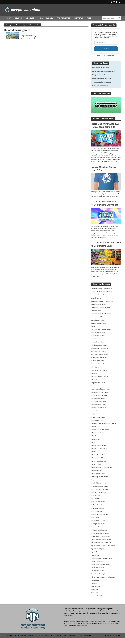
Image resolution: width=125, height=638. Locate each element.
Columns (18, 18)
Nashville (49, 18)
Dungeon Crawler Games (100, 75)
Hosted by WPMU (84, 635)
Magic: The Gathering (28, 36)
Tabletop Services (64, 18)
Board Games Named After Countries (103, 71)
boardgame (25, 33)
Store (89, 18)
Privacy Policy (60, 635)
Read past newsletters (106, 55)
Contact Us (78, 18)
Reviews (8, 18)
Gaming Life (29, 18)
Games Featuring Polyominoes (101, 82)
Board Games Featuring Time (101, 78)
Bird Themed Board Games (100, 67)
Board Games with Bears (100, 86)
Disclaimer (72, 635)
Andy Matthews (40, 38)
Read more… (114, 161)
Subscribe (49, 635)
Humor (40, 18)
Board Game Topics (101, 63)
